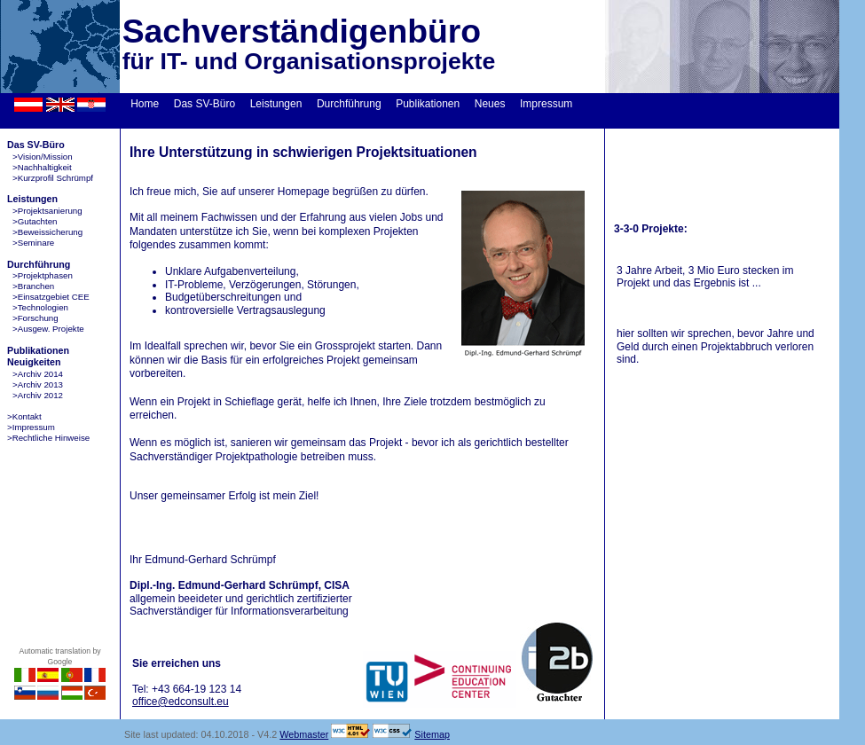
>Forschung (35, 318)
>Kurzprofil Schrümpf (52, 178)
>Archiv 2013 (37, 384)
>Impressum (31, 427)
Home (144, 104)
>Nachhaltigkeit (42, 167)
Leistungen (276, 104)
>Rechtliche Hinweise (48, 438)
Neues (490, 104)
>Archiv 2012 (37, 395)
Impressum (546, 104)
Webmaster (303, 734)
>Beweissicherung (47, 232)
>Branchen (33, 286)
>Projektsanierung (47, 211)
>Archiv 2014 (37, 374)
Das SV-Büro (204, 104)
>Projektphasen (42, 275)
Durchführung (349, 104)
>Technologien (40, 307)
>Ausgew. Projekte (48, 328)
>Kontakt (24, 416)
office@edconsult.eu (180, 701)
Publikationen (428, 104)
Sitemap (432, 734)
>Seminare (33, 242)
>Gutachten (35, 221)
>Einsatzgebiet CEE (51, 297)
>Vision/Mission (42, 156)
